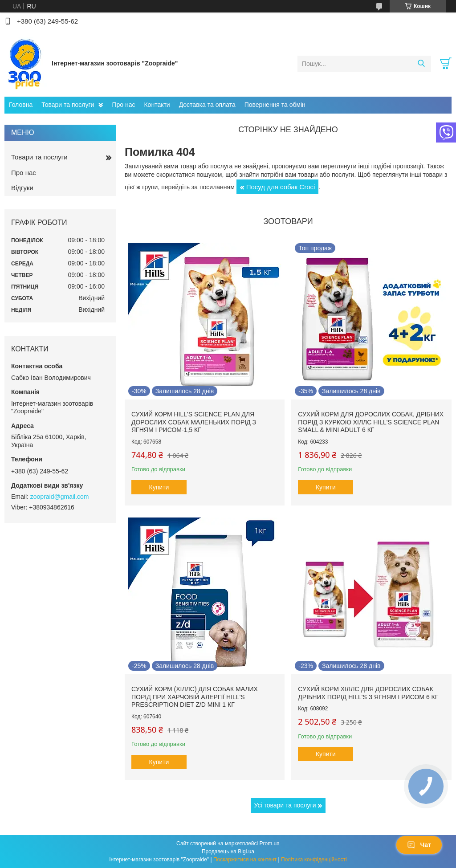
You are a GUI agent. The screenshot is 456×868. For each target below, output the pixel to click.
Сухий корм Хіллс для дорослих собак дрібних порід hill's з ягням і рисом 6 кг (368, 693)
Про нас (123, 104)
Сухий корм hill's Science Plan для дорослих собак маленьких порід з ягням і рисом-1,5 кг (193, 422)
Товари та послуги (67, 104)
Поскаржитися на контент (245, 859)
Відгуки (22, 188)
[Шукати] (421, 64)
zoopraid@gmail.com (59, 496)
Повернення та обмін (274, 104)
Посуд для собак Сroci (280, 187)
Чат (419, 845)
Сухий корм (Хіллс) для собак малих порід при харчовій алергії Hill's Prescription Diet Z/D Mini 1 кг (194, 696)
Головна (21, 104)
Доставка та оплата (207, 104)
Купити (159, 487)
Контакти (157, 104)
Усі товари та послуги (285, 805)
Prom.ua (270, 843)
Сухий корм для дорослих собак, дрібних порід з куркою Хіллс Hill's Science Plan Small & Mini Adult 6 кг (371, 422)
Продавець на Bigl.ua (228, 851)
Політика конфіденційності (314, 859)
